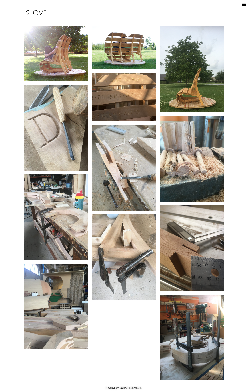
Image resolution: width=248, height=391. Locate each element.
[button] (243, 4)
